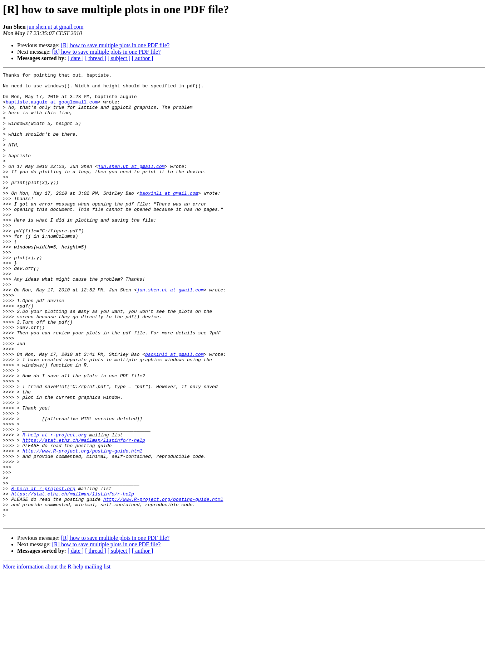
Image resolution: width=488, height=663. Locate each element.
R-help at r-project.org (55, 507)
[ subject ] (119, 58)
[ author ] (142, 58)
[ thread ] (95, 58)
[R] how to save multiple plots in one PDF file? (115, 45)
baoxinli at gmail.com (168, 217)
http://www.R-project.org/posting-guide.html (82, 527)
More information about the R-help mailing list (56, 657)
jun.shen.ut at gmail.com (55, 27)
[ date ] (76, 58)
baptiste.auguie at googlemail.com (52, 108)
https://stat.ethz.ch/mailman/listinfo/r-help (84, 514)
